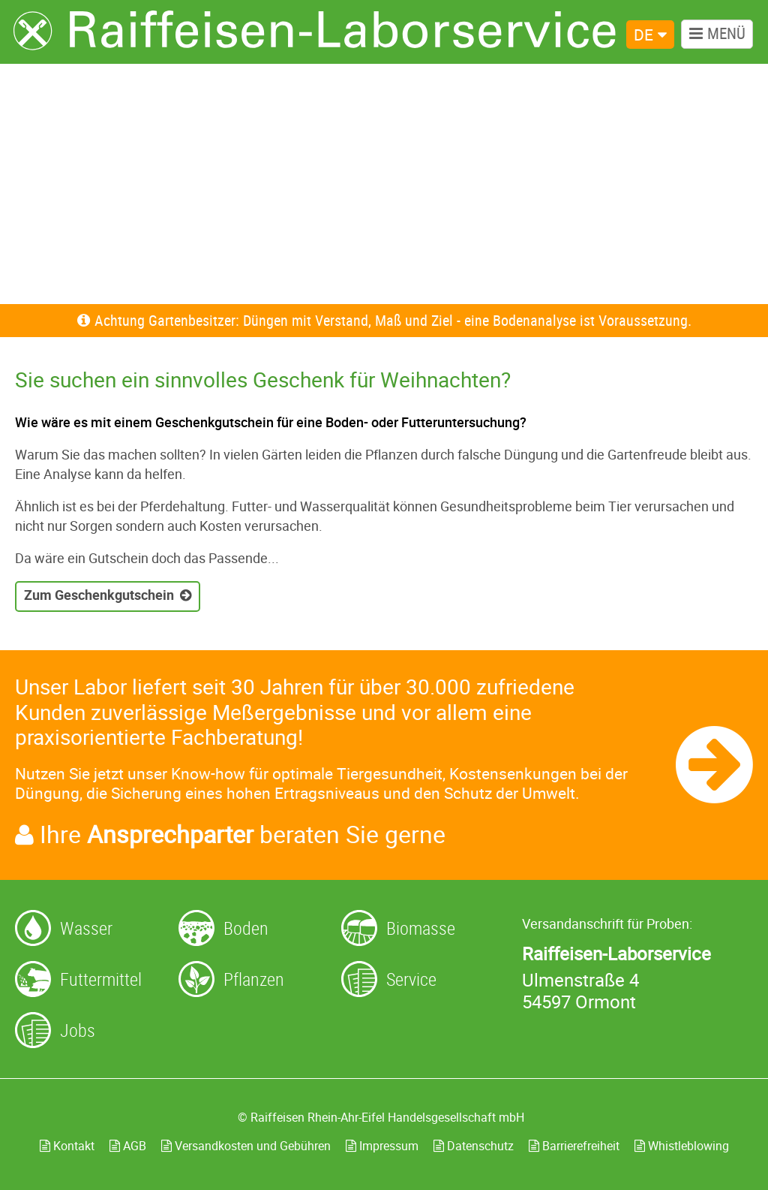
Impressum (382, 1145)
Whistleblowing (681, 1145)
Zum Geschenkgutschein (99, 595)
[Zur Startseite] (315, 31)
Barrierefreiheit (574, 1145)
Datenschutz (474, 1145)
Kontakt (67, 1145)
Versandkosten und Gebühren (246, 1145)
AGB (128, 1145)
